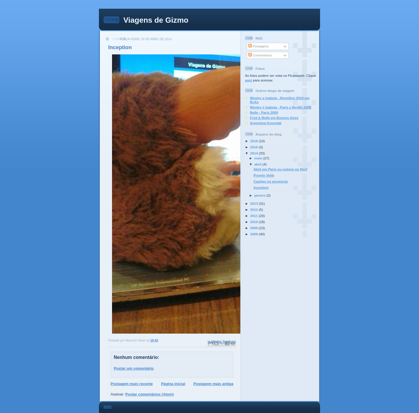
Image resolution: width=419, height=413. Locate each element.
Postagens (258, 46)
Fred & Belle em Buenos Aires (274, 118)
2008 (254, 234)
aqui (248, 80)
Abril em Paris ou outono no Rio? (280, 169)
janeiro (260, 195)
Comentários (260, 55)
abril (258, 164)
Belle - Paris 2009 (264, 112)
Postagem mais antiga (213, 384)
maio (258, 158)
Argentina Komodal (265, 123)
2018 (254, 141)
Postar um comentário (134, 368)
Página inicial (173, 384)
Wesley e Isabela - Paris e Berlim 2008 (280, 107)
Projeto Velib (263, 175)
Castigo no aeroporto (270, 181)
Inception (261, 187)
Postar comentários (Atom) (149, 394)
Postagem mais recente (132, 384)
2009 (254, 228)
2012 (254, 209)
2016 (254, 147)
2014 (254, 153)
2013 (254, 203)
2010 (254, 222)
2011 (254, 216)
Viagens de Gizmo (155, 20)
